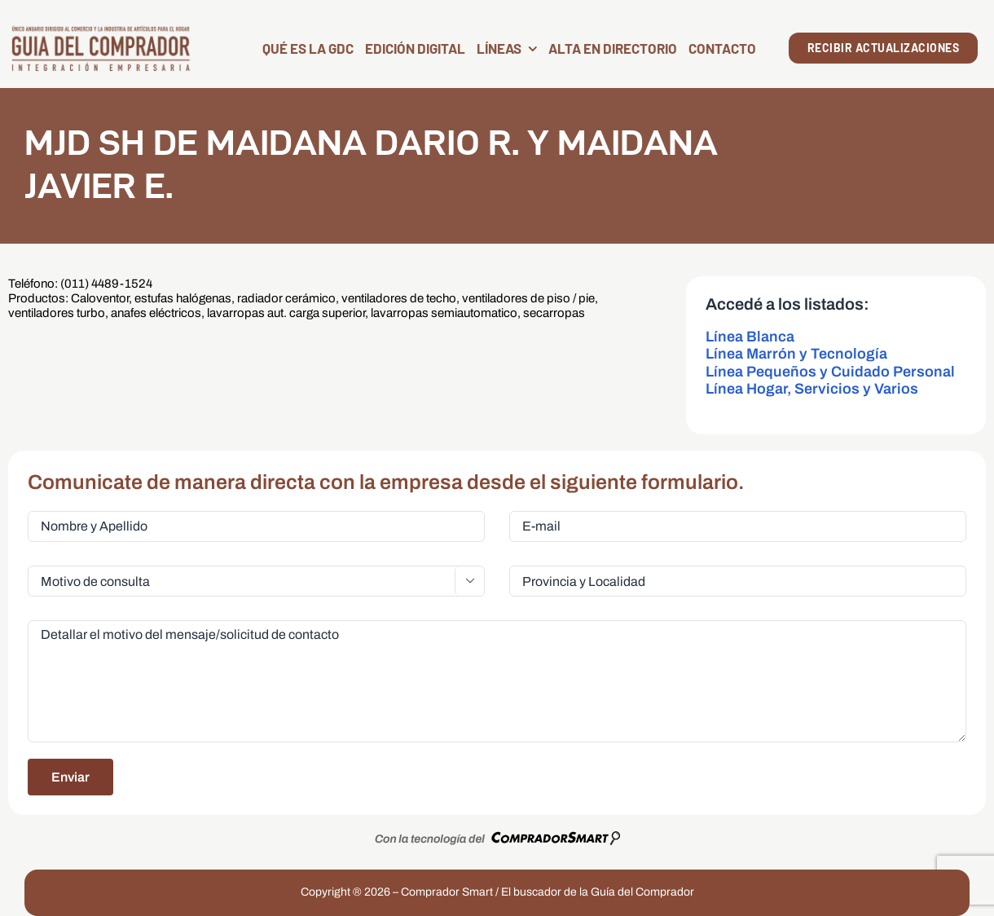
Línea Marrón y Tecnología (796, 354)
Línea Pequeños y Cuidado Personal (830, 371)
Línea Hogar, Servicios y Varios (812, 389)
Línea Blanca (750, 336)
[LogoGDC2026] (100, 30)
